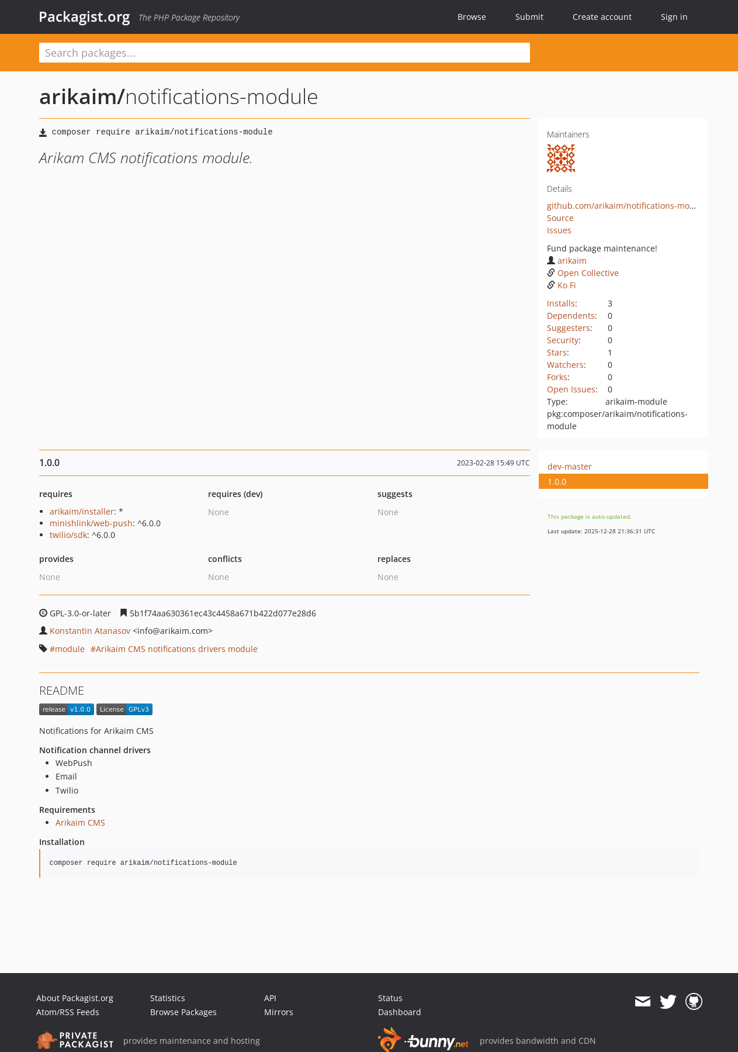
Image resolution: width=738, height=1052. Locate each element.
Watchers (565, 364)
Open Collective (583, 272)
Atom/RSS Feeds (67, 1011)
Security (562, 340)
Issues (559, 230)
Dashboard (399, 1011)
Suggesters (568, 327)
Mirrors (278, 1011)
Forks (557, 376)
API (270, 997)
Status (390, 997)
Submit (529, 16)
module (70, 648)
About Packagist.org (74, 997)
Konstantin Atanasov (90, 630)
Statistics (167, 997)
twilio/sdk (68, 534)
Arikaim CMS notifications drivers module (177, 648)
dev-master (570, 466)
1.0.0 (557, 481)
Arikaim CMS (80, 822)
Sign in (674, 16)
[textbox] (284, 53)
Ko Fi (561, 285)
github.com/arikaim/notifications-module (627, 205)
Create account (602, 16)
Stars (557, 352)
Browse (472, 16)
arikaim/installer (82, 511)
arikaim (567, 260)
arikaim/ (82, 96)
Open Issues (571, 389)
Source (560, 217)
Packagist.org (84, 16)
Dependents (571, 315)
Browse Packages (183, 1011)
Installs (561, 303)
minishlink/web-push (91, 523)
